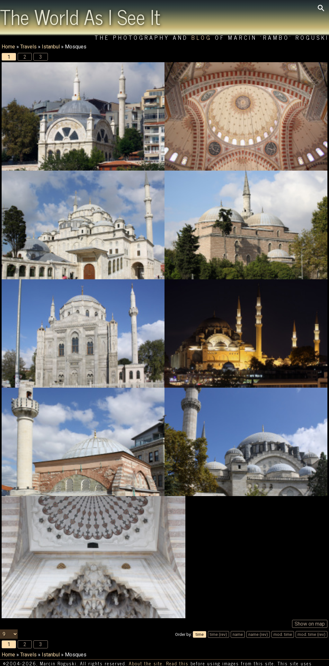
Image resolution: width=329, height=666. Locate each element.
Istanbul (51, 47)
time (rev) (218, 620)
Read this (177, 649)
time (200, 620)
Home (8, 47)
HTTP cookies (19, 659)
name (238, 620)
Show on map (310, 610)
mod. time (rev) (311, 620)
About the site (146, 649)
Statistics (311, 658)
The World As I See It (80, 16)
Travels (28, 47)
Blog (201, 37)
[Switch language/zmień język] (50, 658)
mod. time (282, 620)
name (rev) (258, 620)
